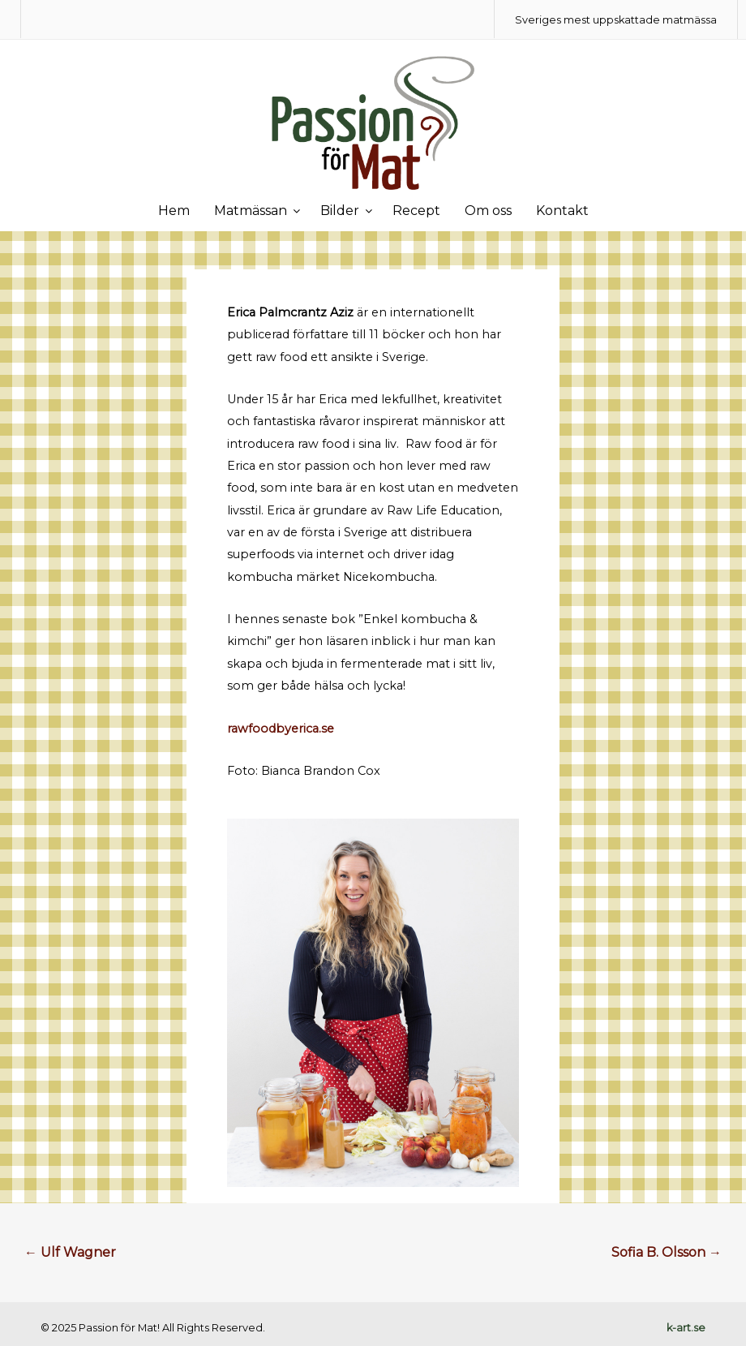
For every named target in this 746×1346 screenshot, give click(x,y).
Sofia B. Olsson (666, 1252)
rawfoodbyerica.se (280, 728)
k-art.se (686, 1328)
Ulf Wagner (70, 1252)
